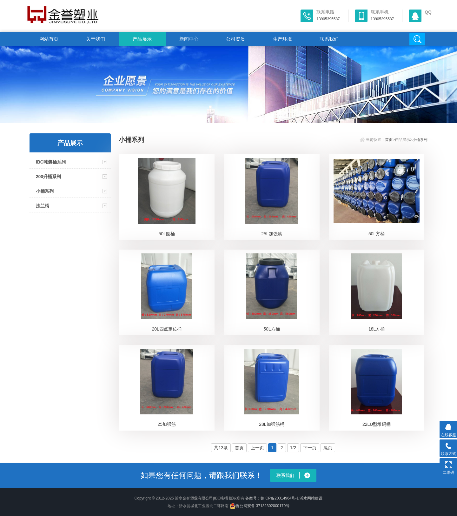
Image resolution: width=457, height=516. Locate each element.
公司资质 (235, 39)
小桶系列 (45, 191)
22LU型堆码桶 (376, 424)
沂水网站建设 (311, 498)
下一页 (309, 447)
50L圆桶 (167, 233)
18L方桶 (376, 329)
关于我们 (95, 39)
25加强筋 (166, 424)
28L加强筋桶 (271, 424)
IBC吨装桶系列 (51, 161)
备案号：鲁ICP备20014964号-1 (272, 498)
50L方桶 (376, 233)
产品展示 (142, 39)
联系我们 (329, 39)
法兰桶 (42, 205)
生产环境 (282, 39)
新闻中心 (188, 39)
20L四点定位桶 (167, 329)
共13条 (221, 447)
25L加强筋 (271, 233)
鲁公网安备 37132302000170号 (259, 506)
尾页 (327, 447)
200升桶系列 (48, 176)
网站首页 (48, 39)
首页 (389, 139)
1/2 (293, 447)
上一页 (257, 447)
